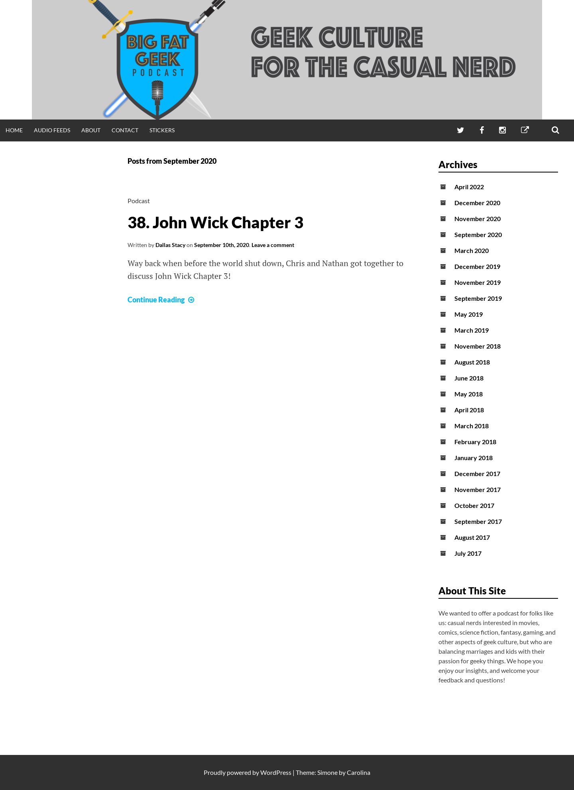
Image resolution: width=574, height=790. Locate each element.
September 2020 (478, 234)
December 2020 (477, 202)
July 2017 (468, 553)
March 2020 (471, 250)
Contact (125, 130)
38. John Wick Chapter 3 (215, 222)
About (90, 130)
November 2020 (477, 218)
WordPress (275, 772)
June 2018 (469, 378)
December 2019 (477, 266)
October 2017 (474, 505)
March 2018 (471, 425)
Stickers (162, 130)
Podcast (139, 200)
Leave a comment (273, 244)
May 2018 (468, 394)
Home (14, 130)
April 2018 (469, 410)
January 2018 (473, 457)
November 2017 (477, 489)
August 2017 (472, 537)
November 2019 (477, 282)
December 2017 (477, 473)
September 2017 (478, 521)
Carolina (358, 772)
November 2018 (477, 346)
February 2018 (475, 441)
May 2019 (468, 314)
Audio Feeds (52, 130)
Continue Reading (162, 299)
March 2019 (471, 330)
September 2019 (478, 298)
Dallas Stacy (170, 244)
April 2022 (469, 186)
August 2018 (472, 362)
